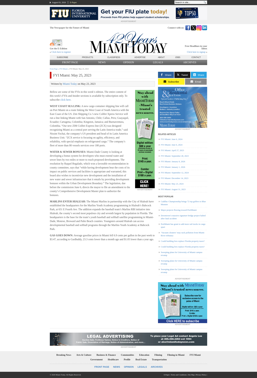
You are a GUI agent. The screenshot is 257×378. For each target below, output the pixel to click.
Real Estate (141, 359)
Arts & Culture (83, 355)
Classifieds (113, 57)
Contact (196, 57)
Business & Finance (106, 355)
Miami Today (70, 83)
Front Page (70, 62)
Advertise (140, 57)
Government (96, 359)
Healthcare (113, 359)
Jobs (177, 57)
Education (144, 355)
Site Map (191, 375)
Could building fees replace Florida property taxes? (183, 241)
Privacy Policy (201, 375)
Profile (127, 359)
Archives (189, 62)
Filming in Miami (175, 355)
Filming (158, 355)
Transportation (159, 359)
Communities (127, 355)
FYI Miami (63, 69)
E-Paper (73, 2)
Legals (158, 62)
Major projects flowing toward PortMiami (179, 210)
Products (87, 57)
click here (65, 99)
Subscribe (62, 57)
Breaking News (63, 355)
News (102, 62)
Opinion (128, 62)
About (161, 57)
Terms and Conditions (179, 375)
